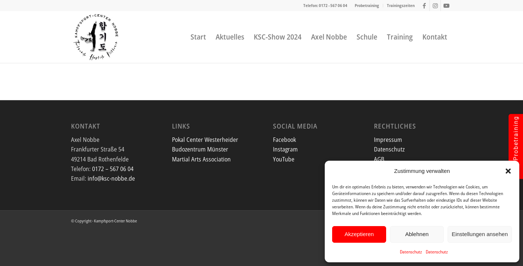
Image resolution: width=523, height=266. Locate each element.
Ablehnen (416, 234)
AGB (379, 159)
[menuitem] (367, 5)
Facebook (284, 140)
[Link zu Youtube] (446, 5)
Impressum (388, 140)
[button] (508, 171)
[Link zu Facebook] (424, 5)
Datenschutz (411, 252)
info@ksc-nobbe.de (111, 178)
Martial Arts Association (201, 159)
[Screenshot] (96, 37)
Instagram (285, 149)
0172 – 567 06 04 (113, 169)
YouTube (283, 159)
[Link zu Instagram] (435, 5)
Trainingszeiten (401, 5)
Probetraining (367, 5)
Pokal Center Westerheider (205, 140)
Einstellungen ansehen (480, 234)
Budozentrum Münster (200, 149)
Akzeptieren (359, 234)
